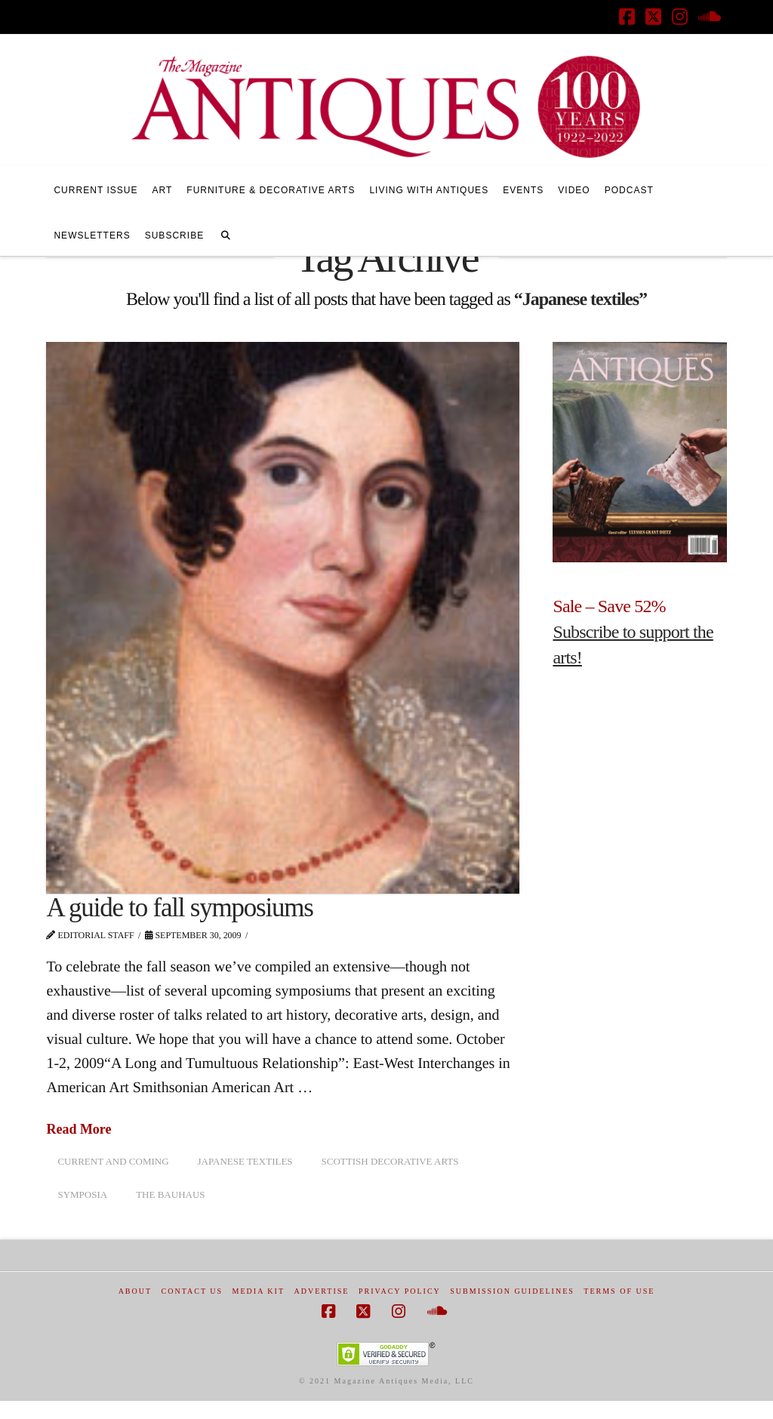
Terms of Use (619, 1291)
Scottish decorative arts (390, 1161)
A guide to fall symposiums (179, 907)
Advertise (322, 1291)
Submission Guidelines (512, 1291)
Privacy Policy (400, 1291)
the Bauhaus (170, 1194)
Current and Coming (112, 1161)
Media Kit (259, 1291)
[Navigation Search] (226, 233)
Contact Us (192, 1291)
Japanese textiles (245, 1161)
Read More (78, 1129)
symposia (82, 1194)
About (135, 1291)
